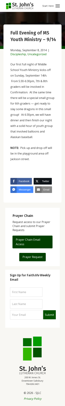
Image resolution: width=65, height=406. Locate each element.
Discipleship (18, 54)
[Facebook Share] (21, 181)
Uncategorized (36, 54)
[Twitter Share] (43, 181)
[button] (51, 6)
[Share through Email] (43, 189)
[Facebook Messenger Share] (21, 189)
